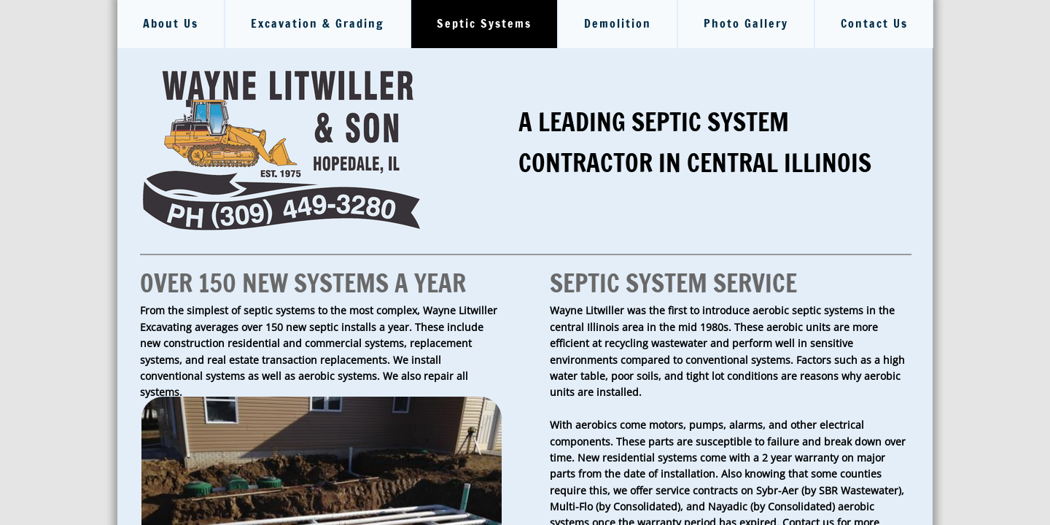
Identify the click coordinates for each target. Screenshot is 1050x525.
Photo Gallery (746, 23)
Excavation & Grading (317, 23)
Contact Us (874, 23)
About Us (170, 23)
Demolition (617, 23)
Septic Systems (484, 23)
